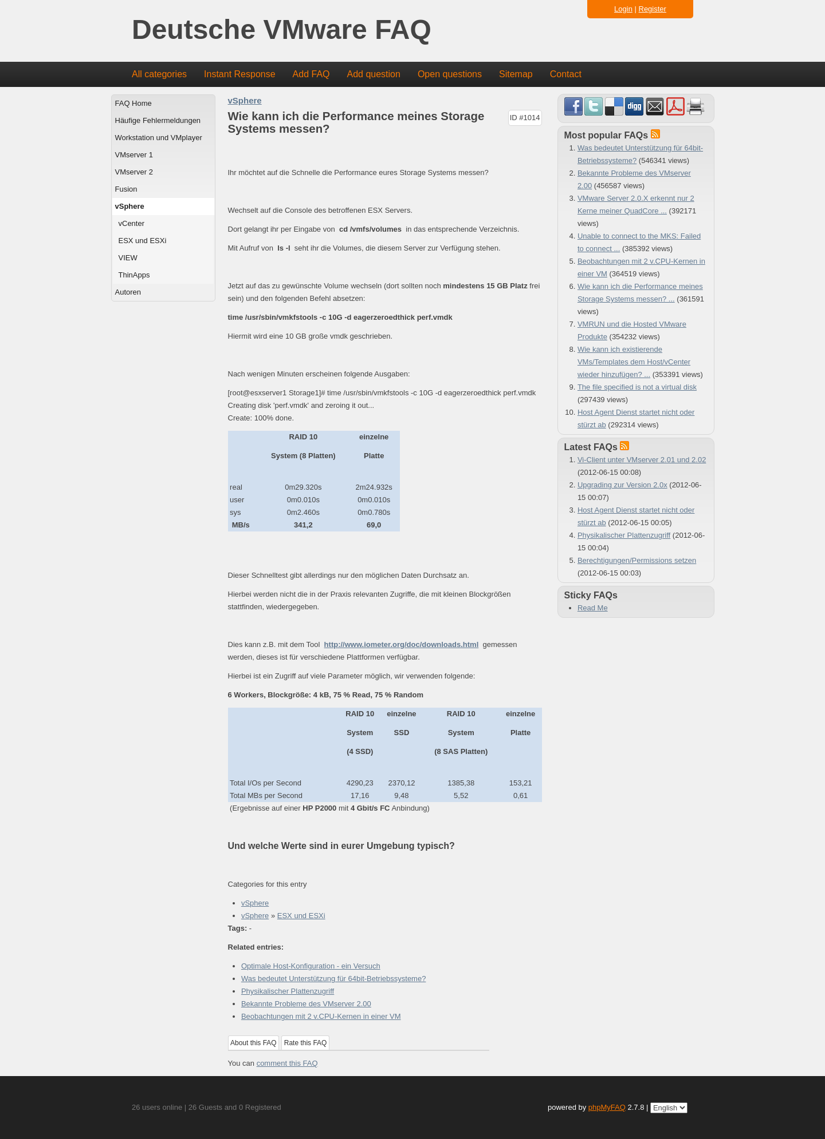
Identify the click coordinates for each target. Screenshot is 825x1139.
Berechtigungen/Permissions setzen (637, 560)
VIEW (128, 257)
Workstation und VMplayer (158, 137)
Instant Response (240, 74)
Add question (373, 74)
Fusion (126, 189)
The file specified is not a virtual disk (637, 387)
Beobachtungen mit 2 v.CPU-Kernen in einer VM (321, 1016)
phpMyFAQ (607, 1107)
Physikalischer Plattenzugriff (287, 991)
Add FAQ (311, 74)
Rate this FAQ (305, 1043)
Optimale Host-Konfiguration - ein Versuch (310, 966)
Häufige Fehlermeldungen (158, 120)
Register (652, 9)
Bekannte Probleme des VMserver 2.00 (306, 1003)
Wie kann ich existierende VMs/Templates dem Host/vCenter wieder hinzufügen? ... (634, 362)
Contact (566, 74)
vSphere (129, 206)
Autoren (128, 292)
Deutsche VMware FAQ (281, 30)
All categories (159, 74)
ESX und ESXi (143, 240)
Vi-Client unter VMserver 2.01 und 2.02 (642, 459)
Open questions (450, 74)
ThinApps (134, 275)
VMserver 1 (134, 154)
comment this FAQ (287, 1063)
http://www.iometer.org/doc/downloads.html (401, 644)
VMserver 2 (134, 172)
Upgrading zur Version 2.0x (622, 485)
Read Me (593, 608)
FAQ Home (133, 103)
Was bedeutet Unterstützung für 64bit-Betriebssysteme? (333, 978)
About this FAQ (253, 1043)
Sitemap (516, 74)
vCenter (132, 223)
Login (623, 9)
